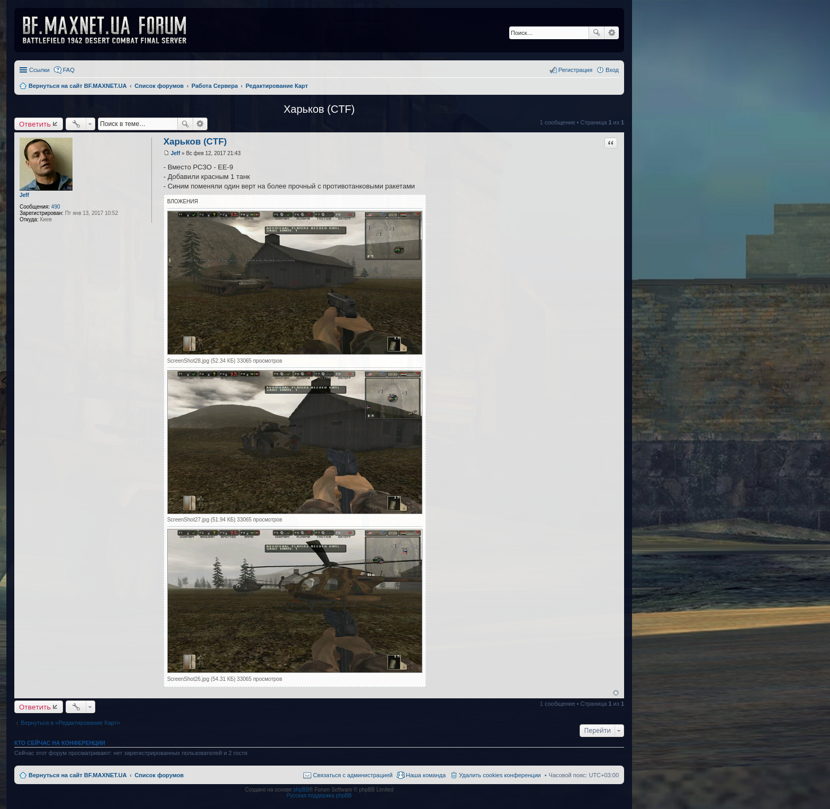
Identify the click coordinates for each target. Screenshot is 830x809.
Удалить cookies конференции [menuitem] (500, 775)
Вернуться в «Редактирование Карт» (70, 723)
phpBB (301, 790)
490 (55, 207)
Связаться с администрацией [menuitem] (352, 775)
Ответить (35, 124)
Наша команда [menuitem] (426, 775)
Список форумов (159, 775)
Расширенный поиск (612, 32)
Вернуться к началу (616, 693)
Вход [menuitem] (612, 70)
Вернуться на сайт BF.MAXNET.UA (78, 775)
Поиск (597, 32)
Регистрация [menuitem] (575, 70)
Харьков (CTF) (319, 109)
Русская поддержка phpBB (318, 795)
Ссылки (39, 70)
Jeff (24, 195)
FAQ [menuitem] (69, 70)
